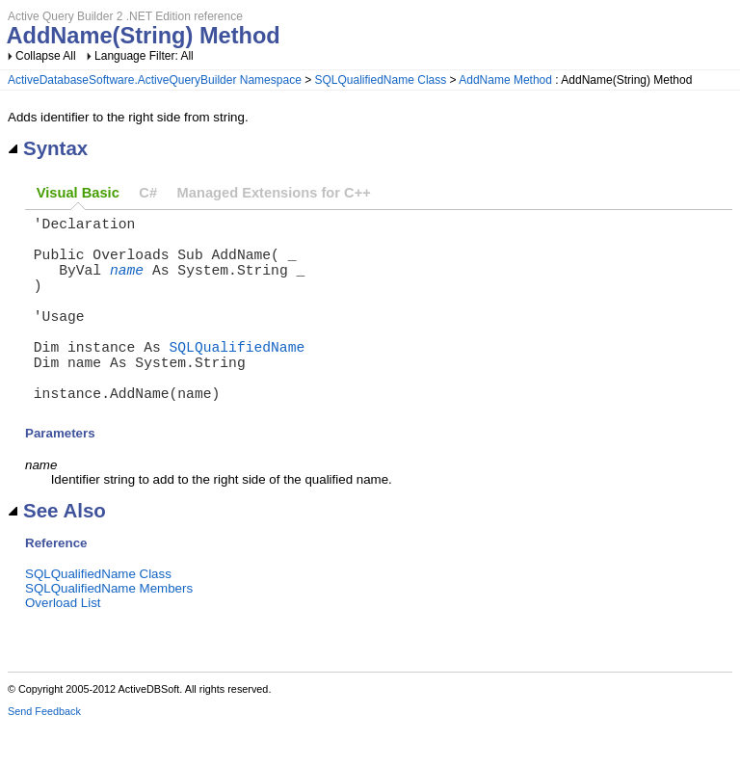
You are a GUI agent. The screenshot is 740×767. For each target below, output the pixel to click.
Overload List (63, 645)
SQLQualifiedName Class (381, 80)
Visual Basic (78, 192)
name (127, 284)
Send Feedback (44, 753)
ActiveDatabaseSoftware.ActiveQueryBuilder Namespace (155, 80)
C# (148, 192)
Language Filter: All (144, 56)
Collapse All (45, 56)
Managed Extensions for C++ (274, 192)
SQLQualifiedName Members (109, 630)
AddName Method (505, 80)
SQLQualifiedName (237, 376)
